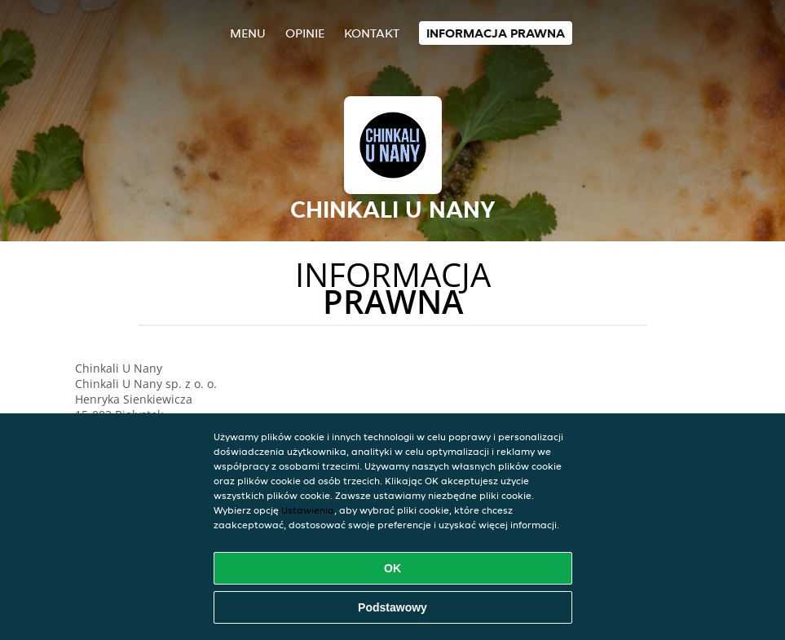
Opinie (304, 33)
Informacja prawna (495, 33)
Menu (248, 33)
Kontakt (371, 33)
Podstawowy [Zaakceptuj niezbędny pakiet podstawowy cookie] (392, 607)
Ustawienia (307, 510)
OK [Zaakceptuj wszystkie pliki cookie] (392, 568)
